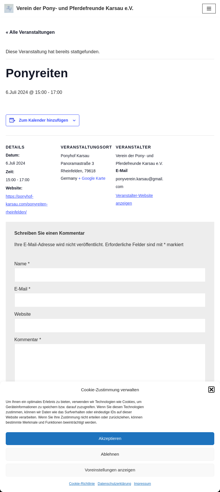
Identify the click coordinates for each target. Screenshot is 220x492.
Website (22, 314)
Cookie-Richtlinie (82, 484)
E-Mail (22, 288)
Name (22, 263)
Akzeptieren (110, 438)
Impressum (142, 484)
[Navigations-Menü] (209, 8)
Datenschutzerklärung (114, 484)
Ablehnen (110, 454)
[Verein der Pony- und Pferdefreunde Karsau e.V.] (68, 8)
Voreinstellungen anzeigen (110, 469)
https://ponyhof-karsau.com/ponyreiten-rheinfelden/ (27, 204)
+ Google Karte (91, 178)
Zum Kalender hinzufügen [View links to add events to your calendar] (43, 120)
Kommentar (27, 339)
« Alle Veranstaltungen (30, 32)
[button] (211, 389)
